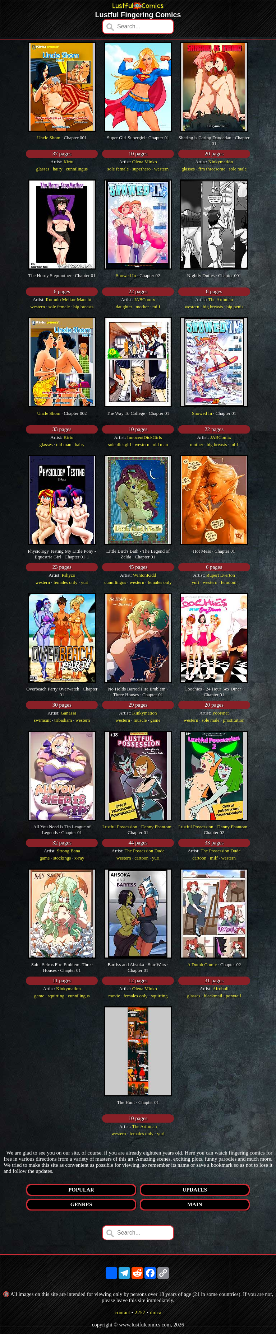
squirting (56, 995)
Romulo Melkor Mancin (68, 299)
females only (66, 582)
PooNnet (220, 713)
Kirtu (68, 161)
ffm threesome (211, 169)
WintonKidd (144, 575)
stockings (62, 858)
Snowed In (126, 275)
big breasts (83, 306)
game (155, 720)
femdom (228, 582)
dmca (155, 1312)
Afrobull (220, 988)
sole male (238, 169)
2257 (140, 1312)
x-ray (79, 858)
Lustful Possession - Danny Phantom (136, 826)
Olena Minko (144, 161)
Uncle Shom (48, 137)
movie (114, 995)
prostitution (233, 720)
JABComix (144, 299)
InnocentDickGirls (144, 437)
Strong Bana (68, 850)
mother (142, 306)
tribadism (63, 720)
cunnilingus (77, 169)
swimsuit (42, 720)
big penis (234, 306)
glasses (42, 169)
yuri (84, 582)
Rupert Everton (220, 575)
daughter (124, 306)
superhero (141, 169)
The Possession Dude (145, 850)
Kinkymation (220, 161)
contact (122, 1312)
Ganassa (68, 713)
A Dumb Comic (202, 964)
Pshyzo (68, 575)
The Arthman (220, 299)
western (161, 169)
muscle (140, 720)
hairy (58, 169)
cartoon (141, 858)
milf (156, 306)
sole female (118, 169)
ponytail (233, 995)
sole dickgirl (120, 444)
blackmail (213, 995)
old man (63, 444)
